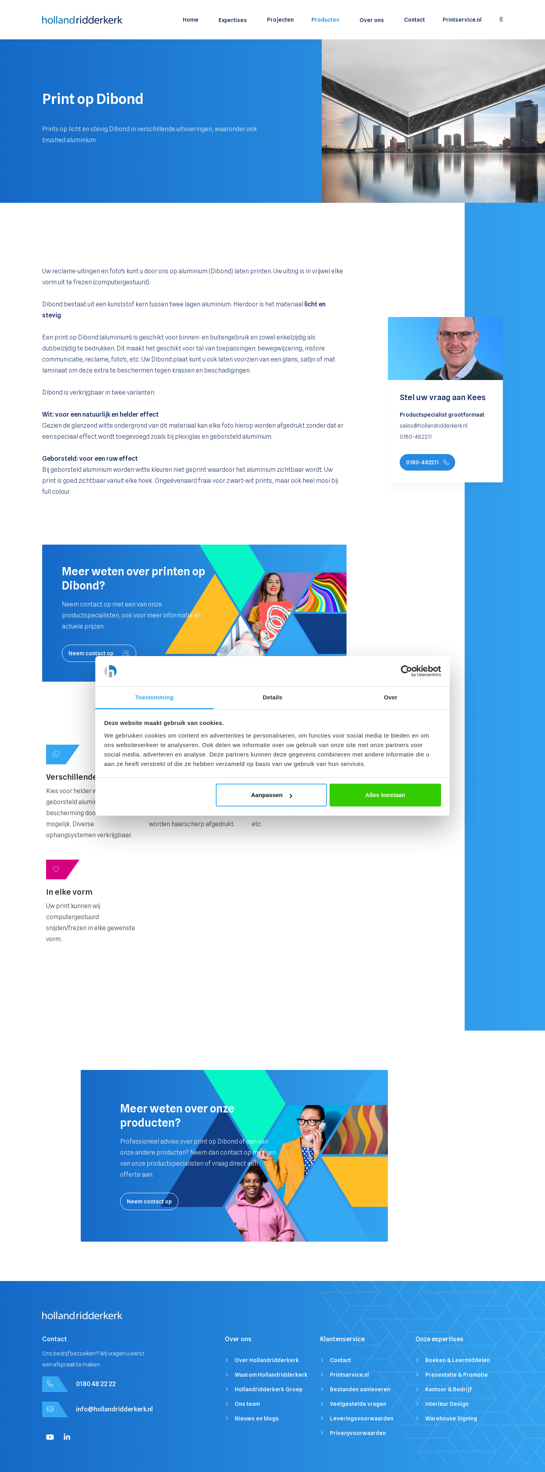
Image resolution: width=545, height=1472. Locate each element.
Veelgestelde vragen (358, 1404)
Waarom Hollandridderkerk (271, 1375)
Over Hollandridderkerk (267, 1360)
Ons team (247, 1404)
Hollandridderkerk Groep (268, 1389)
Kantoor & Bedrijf (448, 1389)
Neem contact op (99, 653)
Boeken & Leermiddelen (457, 1360)
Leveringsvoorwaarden (361, 1418)
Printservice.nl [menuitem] (462, 20)
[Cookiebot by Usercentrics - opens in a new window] (406, 671)
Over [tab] (391, 697)
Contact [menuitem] (414, 20)
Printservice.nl (349, 1375)
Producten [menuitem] (325, 20)
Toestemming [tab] (154, 697)
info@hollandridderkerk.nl (114, 1409)
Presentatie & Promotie (456, 1375)
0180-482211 (427, 462)
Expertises (233, 20)
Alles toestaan (385, 795)
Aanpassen (271, 795)
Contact (340, 1360)
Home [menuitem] (190, 20)
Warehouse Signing (451, 1418)
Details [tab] (272, 697)
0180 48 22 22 (96, 1384)
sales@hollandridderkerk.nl (433, 426)
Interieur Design (447, 1404)
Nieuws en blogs (257, 1418)
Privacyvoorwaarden (358, 1433)
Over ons (372, 20)
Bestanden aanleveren (360, 1389)
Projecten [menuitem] (280, 20)
